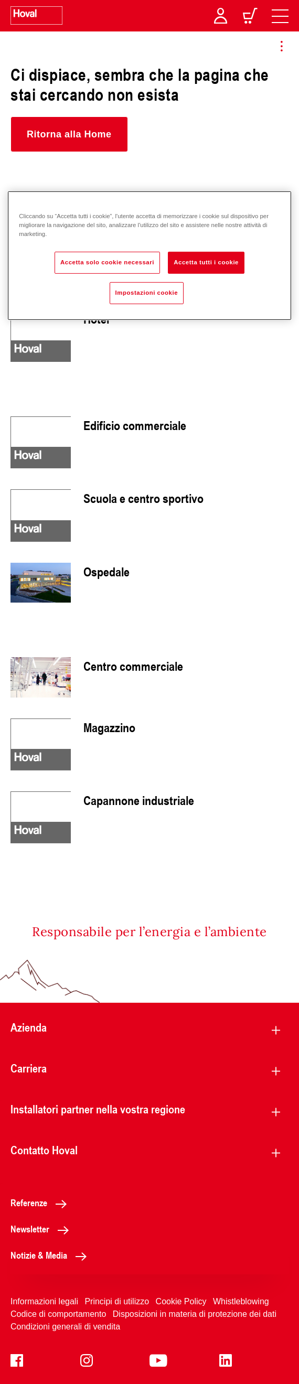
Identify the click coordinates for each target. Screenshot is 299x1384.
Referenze (41, 1202)
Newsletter (42, 1229)
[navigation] (280, 15)
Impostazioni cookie (146, 292)
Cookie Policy (181, 1301)
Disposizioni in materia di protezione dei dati (194, 1314)
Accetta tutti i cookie (206, 262)
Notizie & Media (51, 1255)
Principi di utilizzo (116, 1301)
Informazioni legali (44, 1301)
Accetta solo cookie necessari (107, 262)
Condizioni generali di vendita (65, 1326)
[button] (69, 134)
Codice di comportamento (58, 1314)
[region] (149, 255)
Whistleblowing (241, 1301)
